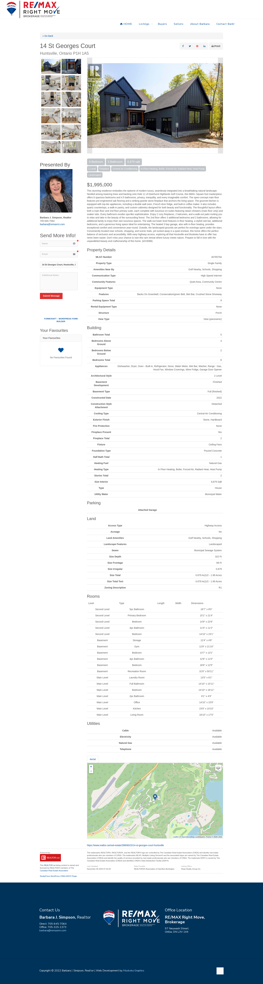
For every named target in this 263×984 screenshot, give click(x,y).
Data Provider (139, 866)
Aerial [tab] (93, 759)
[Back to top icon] (220, 970)
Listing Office (186, 866)
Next (220, 105)
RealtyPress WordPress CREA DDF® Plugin (58, 876)
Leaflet (175, 837)
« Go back (47, 36)
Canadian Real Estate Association (54, 871)
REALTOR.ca (49, 865)
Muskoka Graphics (133, 970)
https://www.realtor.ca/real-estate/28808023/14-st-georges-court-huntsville (125, 845)
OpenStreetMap (188, 837)
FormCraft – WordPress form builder (61, 320)
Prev (89, 105)
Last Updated (92, 866)
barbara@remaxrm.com (52, 224)
